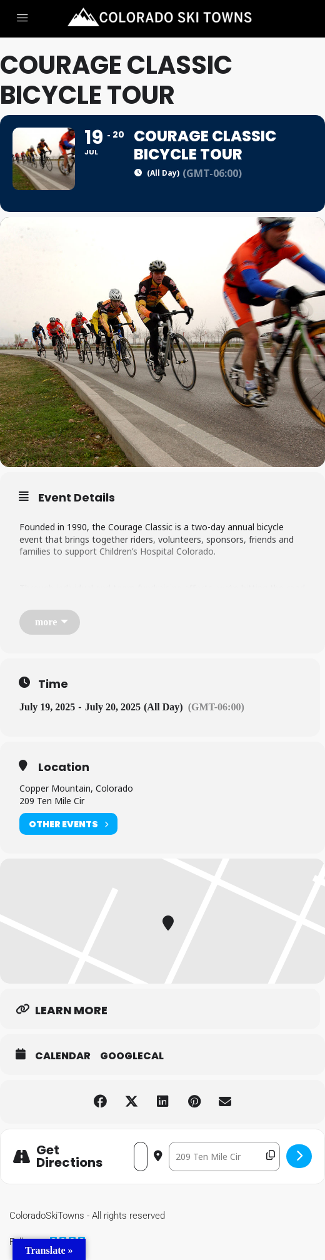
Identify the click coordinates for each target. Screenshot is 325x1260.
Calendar (63, 1056)
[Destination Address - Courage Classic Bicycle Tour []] (224, 1156)
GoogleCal (132, 1056)
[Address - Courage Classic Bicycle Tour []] (141, 1156)
